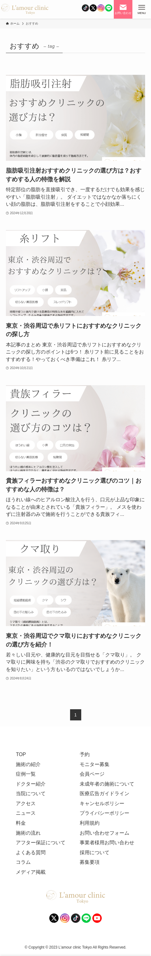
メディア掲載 (31, 872)
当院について (31, 793)
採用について (94, 852)
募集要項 (90, 862)
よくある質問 (31, 852)
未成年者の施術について (107, 784)
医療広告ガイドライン (104, 793)
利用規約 (90, 823)
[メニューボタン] (141, 9)
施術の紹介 (28, 764)
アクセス (26, 803)
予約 (85, 754)
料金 (21, 823)
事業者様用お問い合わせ (107, 842)
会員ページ (92, 774)
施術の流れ (28, 833)
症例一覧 (26, 774)
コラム (23, 862)
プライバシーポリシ (102, 813)
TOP (21, 754)
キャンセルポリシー (102, 803)
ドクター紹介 (31, 784)
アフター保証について (40, 842)
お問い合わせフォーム (104, 833)
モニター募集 (94, 764)
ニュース (26, 813)
